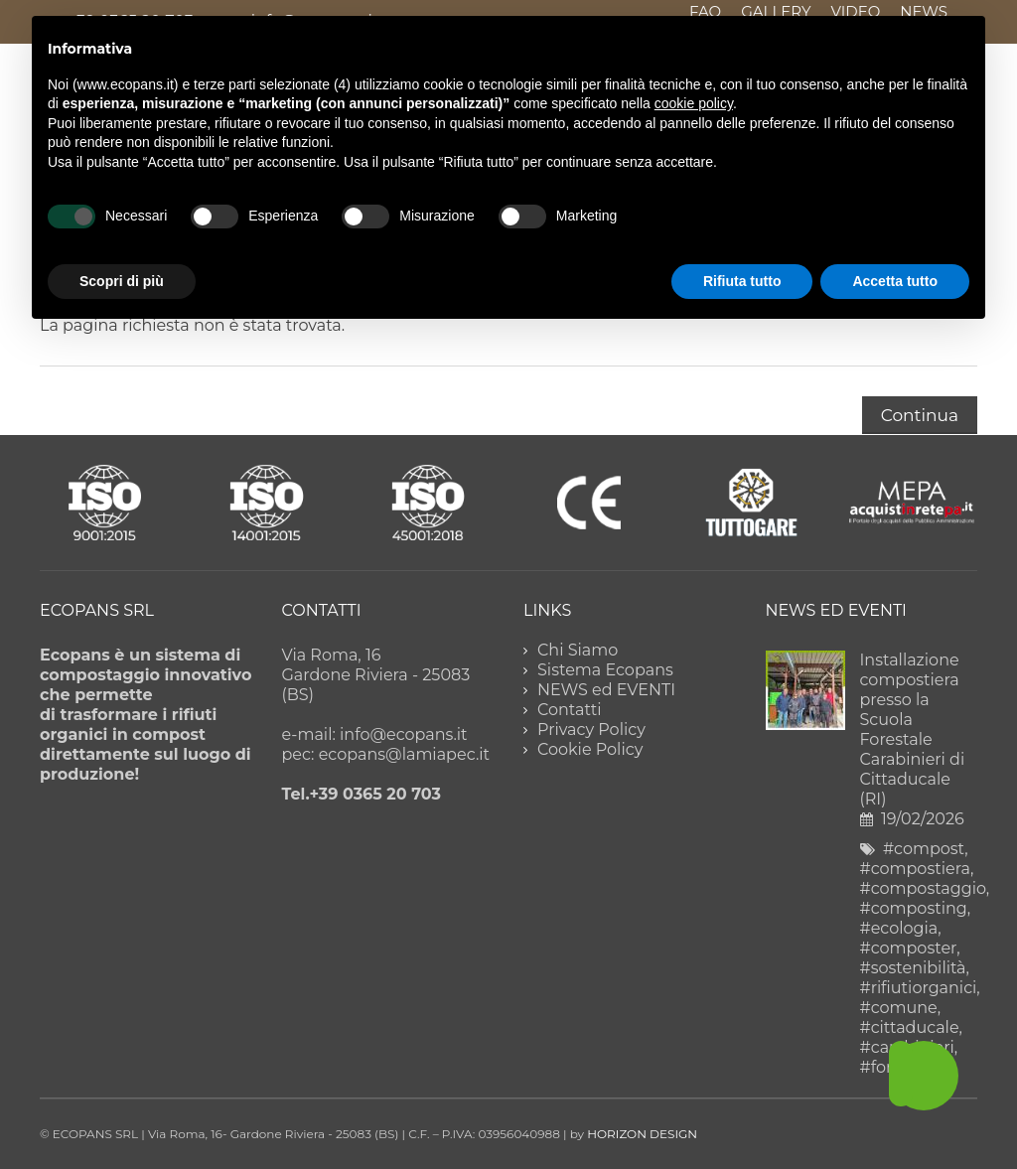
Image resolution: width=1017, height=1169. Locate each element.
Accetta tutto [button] (895, 281)
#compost (923, 848)
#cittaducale (909, 1027)
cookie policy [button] (693, 103)
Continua (919, 415)
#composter (908, 948)
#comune (899, 1007)
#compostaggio (923, 888)
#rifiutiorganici (918, 987)
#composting (913, 908)
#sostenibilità (913, 967)
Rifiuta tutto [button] (742, 281)
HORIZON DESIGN (642, 1133)
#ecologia (899, 928)
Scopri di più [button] (121, 281)
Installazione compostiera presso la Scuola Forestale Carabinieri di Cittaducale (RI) (912, 729)
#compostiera (915, 868)
